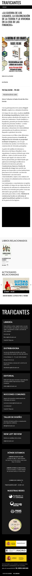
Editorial (9, 376)
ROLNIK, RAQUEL (5, 261)
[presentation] (1, 285)
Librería (8, 322)
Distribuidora (11, 348)
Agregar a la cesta (7, 265)
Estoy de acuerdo (7, 573)
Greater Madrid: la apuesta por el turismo (15, 296)
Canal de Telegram (8, 340)
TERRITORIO (5, 82)
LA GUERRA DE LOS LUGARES (6, 259)
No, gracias (16, 573)
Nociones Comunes (14, 394)
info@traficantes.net (16, 482)
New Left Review (13, 434)
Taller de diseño (13, 417)
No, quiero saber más (22, 568)
